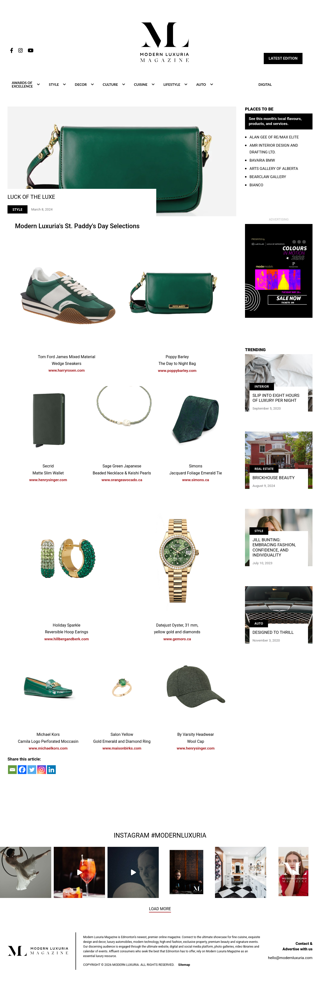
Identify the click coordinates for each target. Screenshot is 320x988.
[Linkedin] (51, 770)
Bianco (256, 185)
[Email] (12, 770)
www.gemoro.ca (177, 639)
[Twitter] (32, 770)
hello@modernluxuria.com (290, 958)
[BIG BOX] (278, 270)
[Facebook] (22, 770)
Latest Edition (283, 58)
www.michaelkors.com (48, 749)
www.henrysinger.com (48, 480)
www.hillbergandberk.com (66, 639)
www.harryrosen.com (66, 371)
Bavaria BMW (262, 160)
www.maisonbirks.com (122, 749)
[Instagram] (41, 770)
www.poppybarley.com (177, 371)
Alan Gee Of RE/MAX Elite (274, 137)
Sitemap (184, 965)
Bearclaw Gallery (268, 177)
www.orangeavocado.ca (122, 480)
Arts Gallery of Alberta (274, 168)
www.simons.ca (195, 480)
